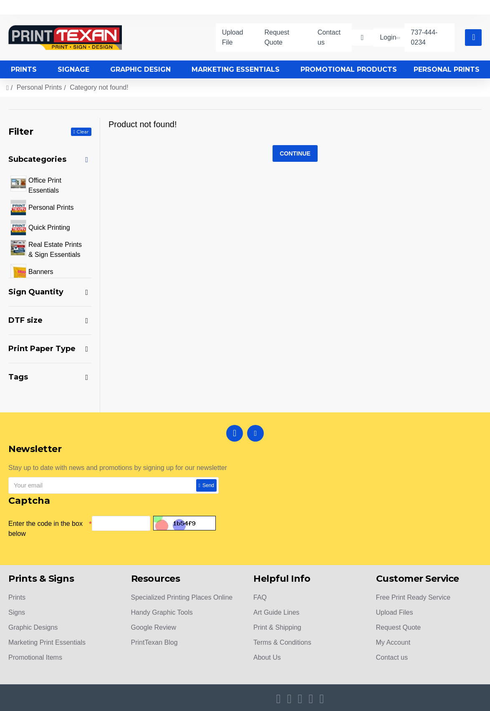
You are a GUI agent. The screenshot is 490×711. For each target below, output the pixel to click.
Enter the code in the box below (45, 528)
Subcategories (37, 159)
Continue (295, 154)
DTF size (25, 320)
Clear (82, 131)
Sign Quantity (35, 291)
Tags (18, 377)
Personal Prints (39, 87)
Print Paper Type (42, 348)
